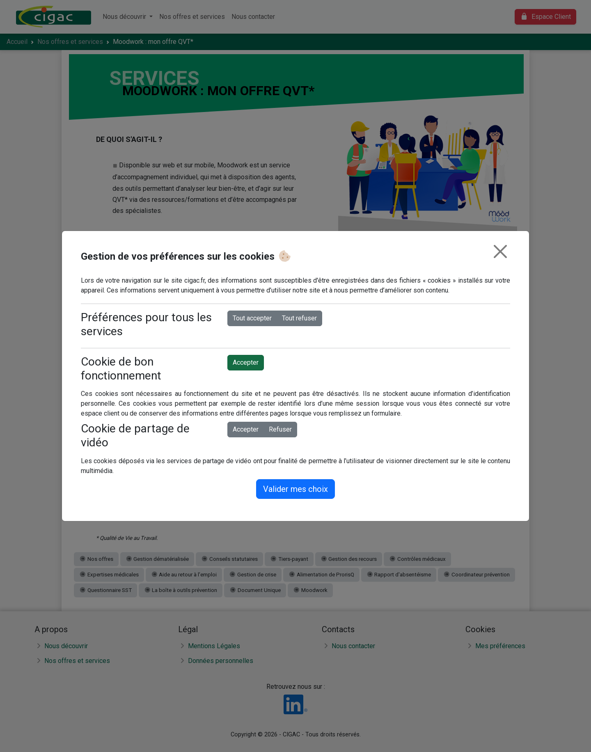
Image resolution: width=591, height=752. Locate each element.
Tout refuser (299, 318)
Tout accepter (252, 318)
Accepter (246, 362)
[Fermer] (500, 251)
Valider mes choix (295, 489)
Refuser (280, 429)
